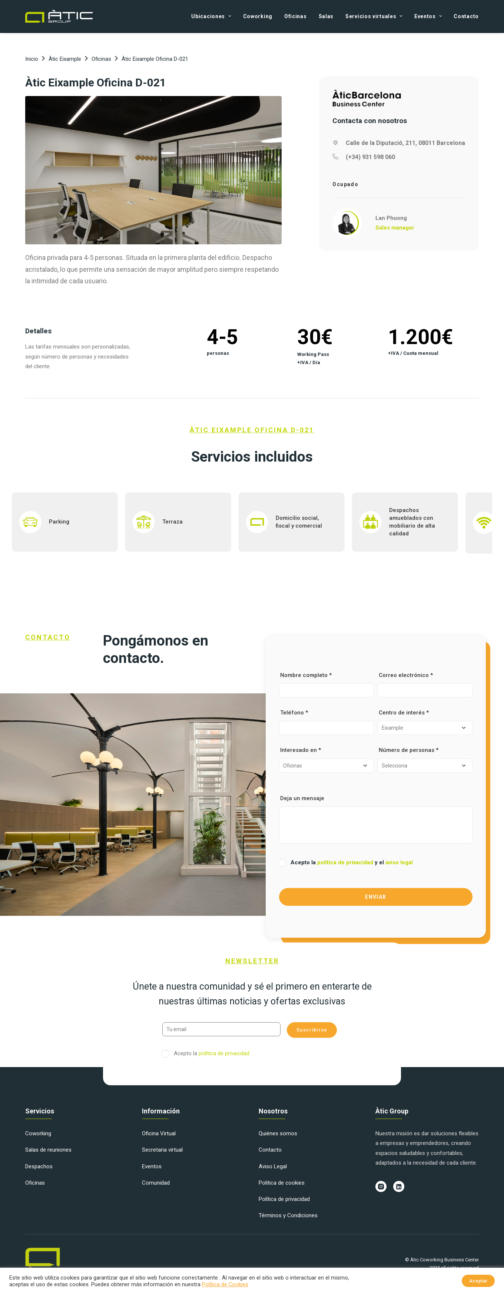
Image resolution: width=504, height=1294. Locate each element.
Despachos (39, 1166)
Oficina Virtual (159, 1133)
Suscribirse (311, 1030)
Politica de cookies (282, 1182)
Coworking (257, 16)
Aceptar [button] (478, 1281)
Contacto (466, 16)
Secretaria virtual (162, 1149)
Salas (326, 16)
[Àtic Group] (59, 16)
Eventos (152, 1166)
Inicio (31, 59)
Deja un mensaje (375, 819)
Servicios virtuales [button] (373, 16)
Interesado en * (326, 759)
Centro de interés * (425, 722)
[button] (153, 170)
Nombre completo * (326, 684)
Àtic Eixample (65, 59)
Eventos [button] (428, 16)
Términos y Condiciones (288, 1215)
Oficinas (295, 16)
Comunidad (156, 1182)
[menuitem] (213, 16)
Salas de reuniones (48, 1149)
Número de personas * (425, 759)
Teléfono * (326, 722)
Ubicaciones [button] (211, 16)
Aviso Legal (273, 1166)
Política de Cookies (225, 1284)
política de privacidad (346, 862)
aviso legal (399, 862)
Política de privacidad (284, 1199)
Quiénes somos (278, 1133)
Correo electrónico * (425, 684)
